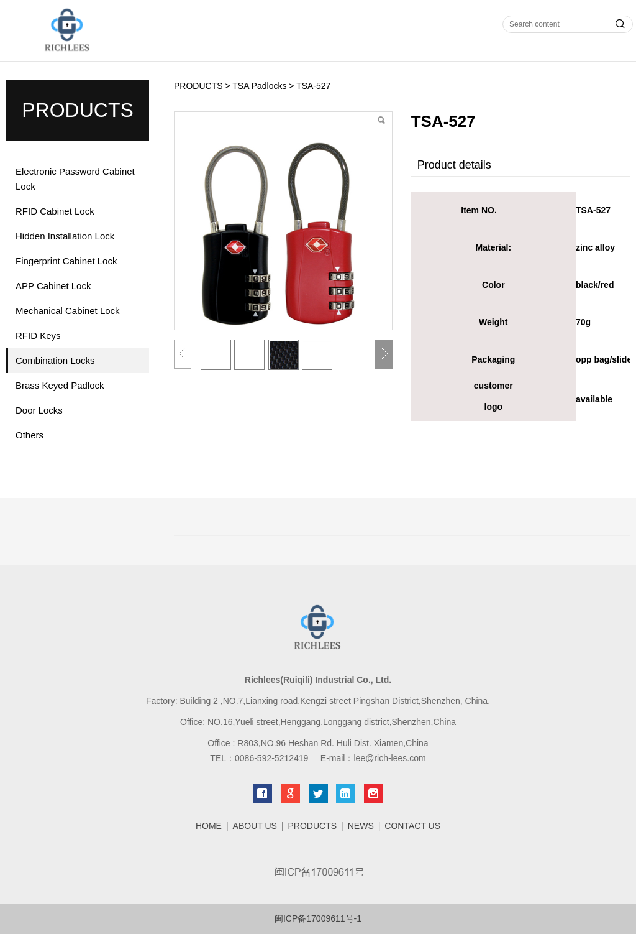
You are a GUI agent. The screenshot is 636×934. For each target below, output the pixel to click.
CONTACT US (412, 826)
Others (29, 435)
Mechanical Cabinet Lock (68, 310)
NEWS (361, 826)
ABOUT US (255, 826)
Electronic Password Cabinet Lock (75, 179)
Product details (454, 165)
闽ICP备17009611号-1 (318, 918)
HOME (209, 826)
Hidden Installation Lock (65, 236)
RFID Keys (38, 335)
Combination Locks (55, 360)
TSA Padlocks (259, 86)
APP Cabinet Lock (53, 285)
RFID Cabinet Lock (55, 211)
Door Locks (39, 410)
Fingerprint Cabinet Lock (66, 261)
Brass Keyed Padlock (60, 385)
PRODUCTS (198, 86)
